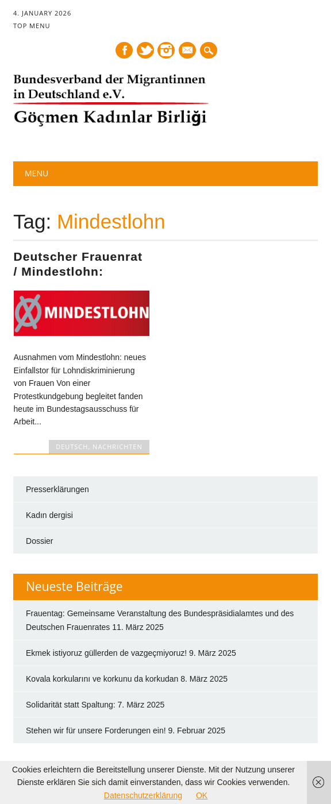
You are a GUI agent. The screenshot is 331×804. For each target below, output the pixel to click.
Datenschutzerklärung (143, 795)
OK (201, 795)
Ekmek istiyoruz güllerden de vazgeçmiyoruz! (106, 653)
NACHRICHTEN (118, 446)
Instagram (166, 50)
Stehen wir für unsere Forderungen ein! (96, 730)
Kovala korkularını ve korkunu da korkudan (102, 678)
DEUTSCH (72, 446)
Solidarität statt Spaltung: (71, 704)
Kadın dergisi (49, 515)
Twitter (145, 50)
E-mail (188, 51)
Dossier (39, 541)
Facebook (124, 50)
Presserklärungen (57, 489)
